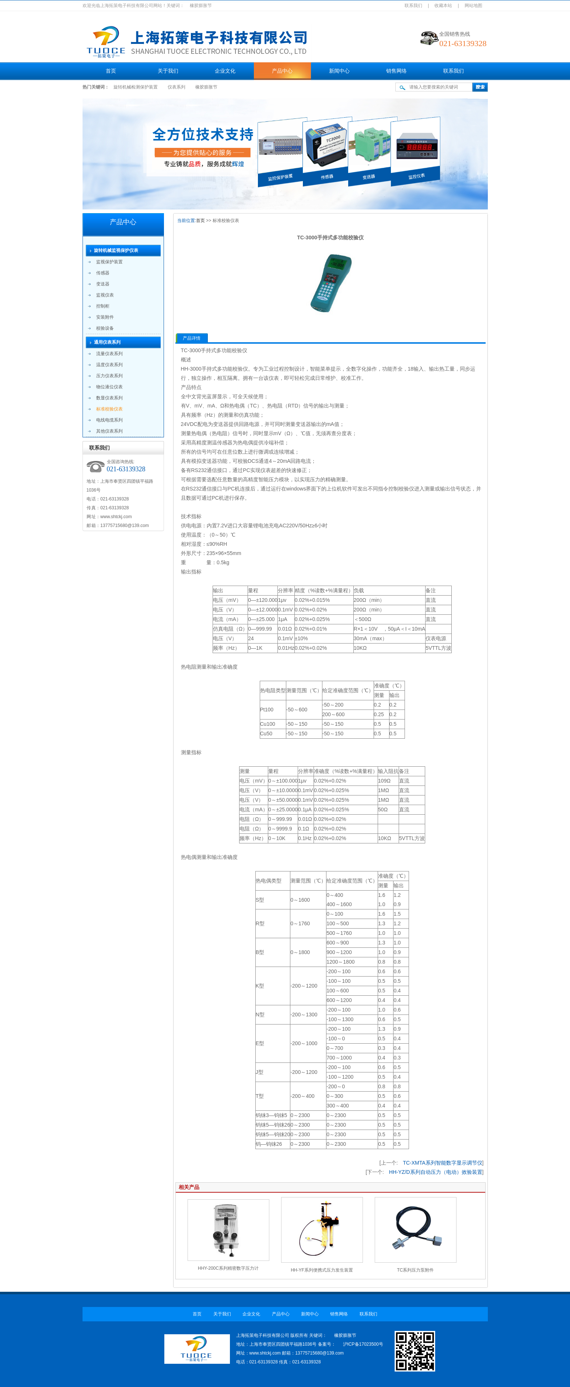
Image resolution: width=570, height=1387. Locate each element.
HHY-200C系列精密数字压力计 (228, 1268)
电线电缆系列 (109, 420)
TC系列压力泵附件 (415, 1270)
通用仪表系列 (107, 342)
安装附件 (105, 317)
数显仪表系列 (109, 398)
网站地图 (473, 5)
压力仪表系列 (109, 375)
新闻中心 (339, 71)
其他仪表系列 (109, 431)
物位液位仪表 (109, 386)
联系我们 (413, 5)
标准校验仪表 (109, 409)
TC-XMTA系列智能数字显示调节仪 (442, 1163)
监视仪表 (105, 295)
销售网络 (396, 71)
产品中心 (282, 71)
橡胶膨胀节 (206, 87)
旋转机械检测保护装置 (135, 87)
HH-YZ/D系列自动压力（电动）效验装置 (435, 1172)
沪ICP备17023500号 (363, 1344)
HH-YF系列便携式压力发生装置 (322, 1270)
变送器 (102, 284)
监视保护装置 (109, 261)
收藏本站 (443, 5)
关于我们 (168, 71)
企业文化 (225, 71)
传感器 (102, 272)
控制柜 (102, 306)
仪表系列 (176, 87)
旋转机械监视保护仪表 (116, 250)
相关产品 (189, 1187)
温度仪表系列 (109, 364)
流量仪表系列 (109, 353)
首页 (111, 71)
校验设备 (105, 328)
